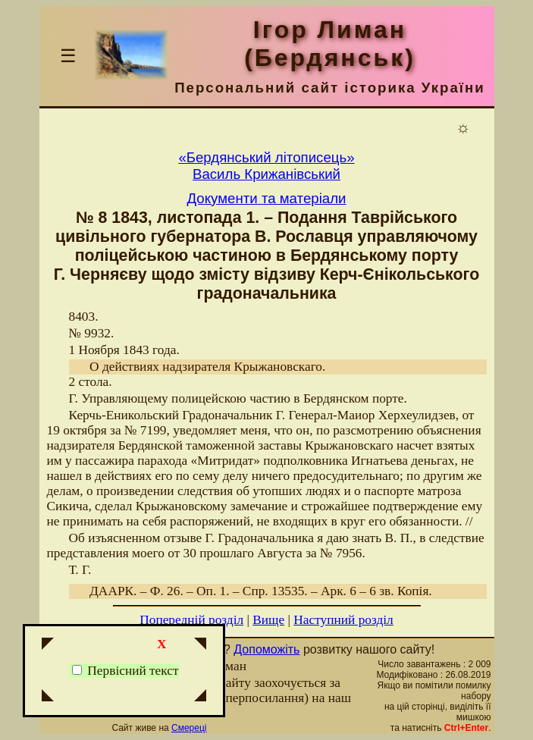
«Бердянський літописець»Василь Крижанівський (266, 165)
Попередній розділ (191, 620)
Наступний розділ (343, 620)
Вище (268, 620)
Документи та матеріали (266, 198)
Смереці (188, 728)
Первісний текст (125, 670)
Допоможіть (266, 649)
